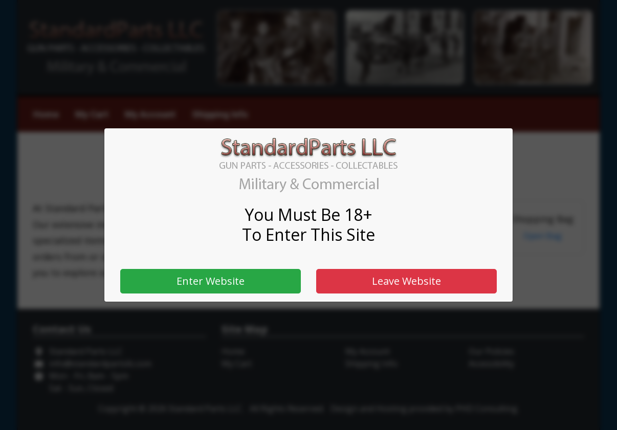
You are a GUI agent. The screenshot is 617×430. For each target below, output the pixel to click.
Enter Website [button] (211, 281)
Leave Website (406, 281)
